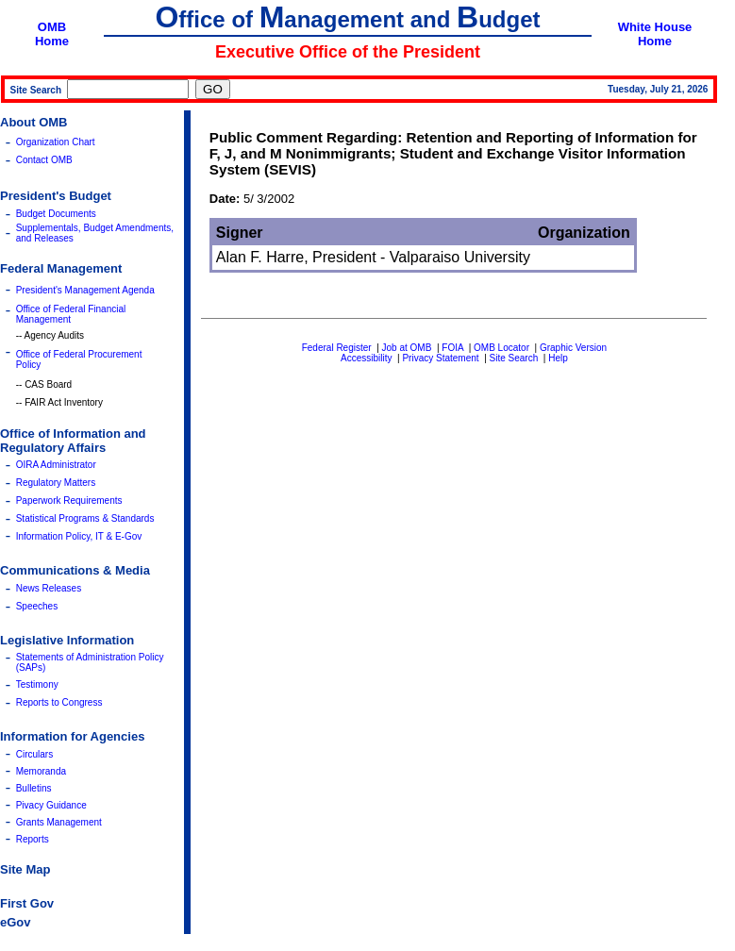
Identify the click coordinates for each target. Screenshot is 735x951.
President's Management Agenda (85, 290)
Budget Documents (56, 214)
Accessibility (366, 358)
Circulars (34, 754)
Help (558, 358)
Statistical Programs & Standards (85, 518)
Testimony (37, 684)
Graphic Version (573, 347)
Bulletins (34, 788)
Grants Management (59, 822)
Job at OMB (407, 347)
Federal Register (337, 347)
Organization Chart (55, 142)
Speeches (37, 606)
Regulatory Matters (55, 482)
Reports (32, 839)
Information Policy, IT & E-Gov (79, 536)
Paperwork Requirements (69, 500)
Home (52, 41)
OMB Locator (501, 347)
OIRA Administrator (56, 464)
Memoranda (41, 771)
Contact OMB (44, 160)
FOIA (452, 347)
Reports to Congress (59, 702)
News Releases (48, 588)
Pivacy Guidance (51, 805)
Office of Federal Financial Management (71, 314)
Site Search (514, 358)
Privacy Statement (440, 358)
